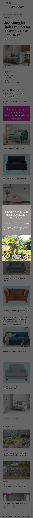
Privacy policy (11, 228)
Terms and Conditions (21, 228)
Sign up (26, 223)
